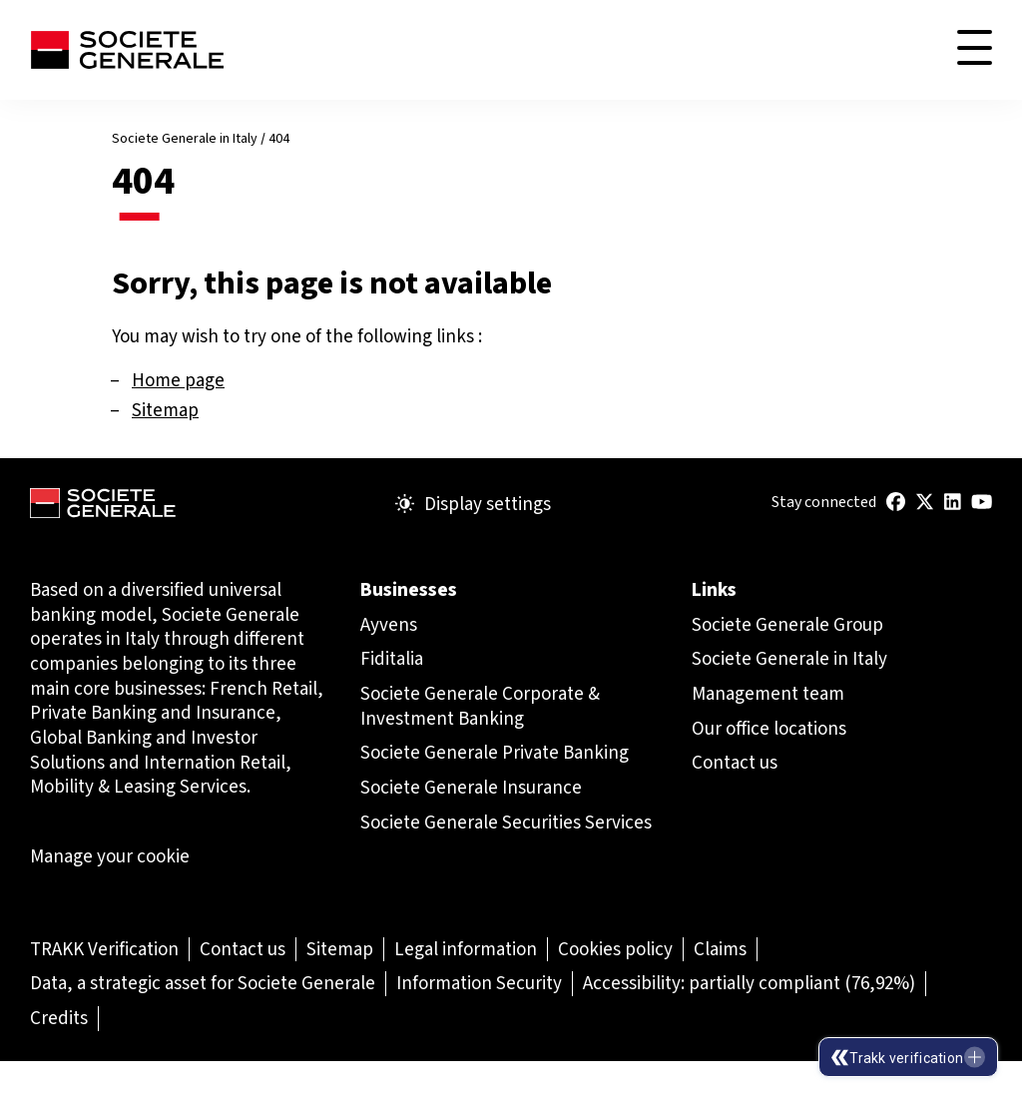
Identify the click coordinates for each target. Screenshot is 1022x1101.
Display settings (473, 504)
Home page (178, 379)
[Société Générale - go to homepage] (127, 50)
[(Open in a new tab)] (895, 502)
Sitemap (165, 409)
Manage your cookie (110, 856)
